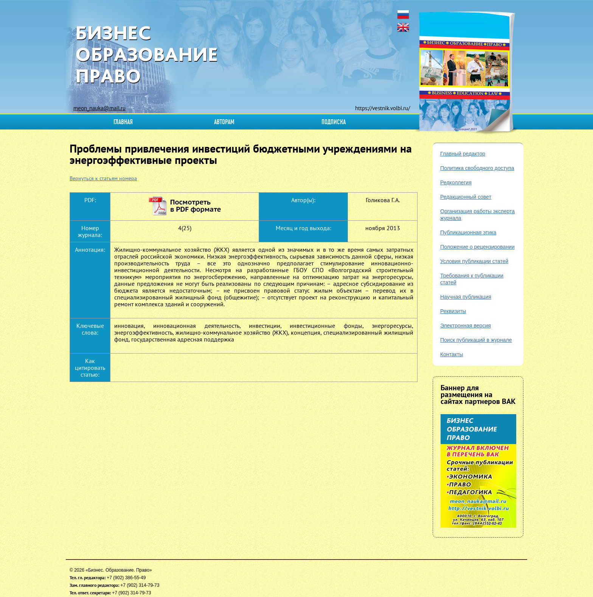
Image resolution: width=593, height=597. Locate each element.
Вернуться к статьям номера (103, 178)
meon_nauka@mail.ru (99, 108)
